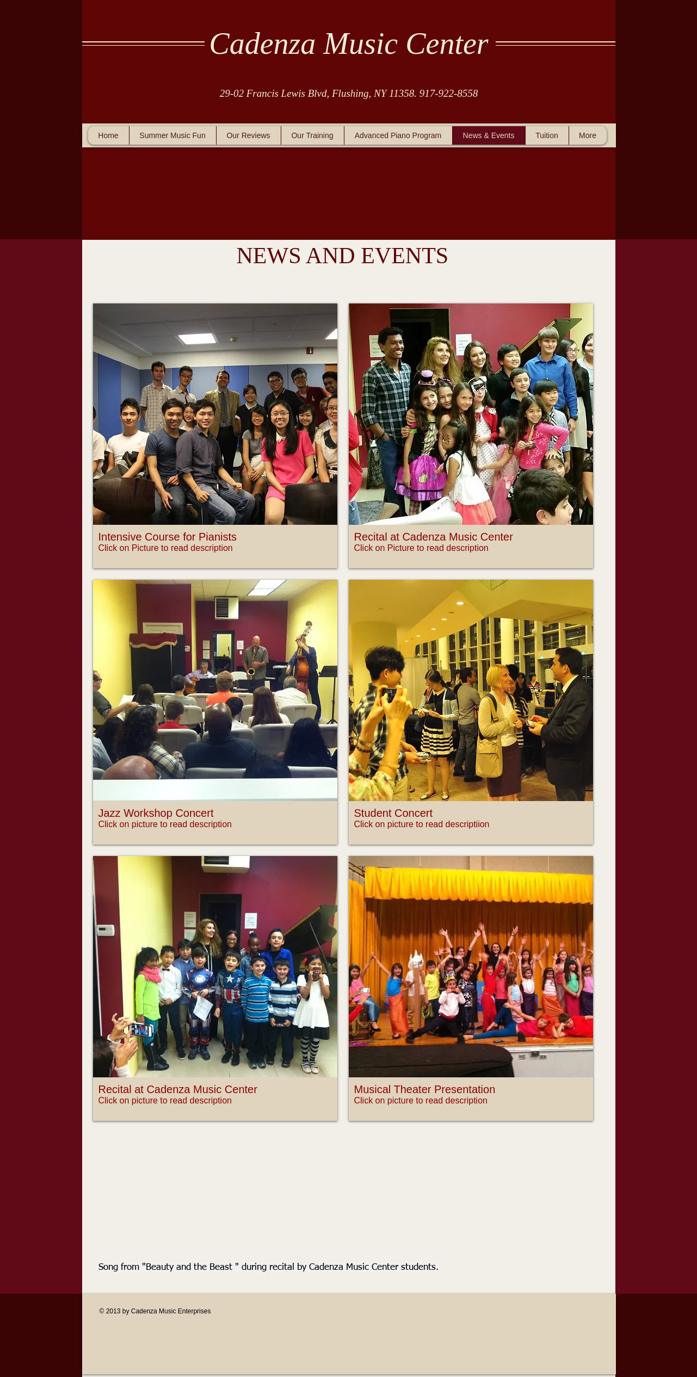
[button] (215, 435)
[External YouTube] (340, 1182)
